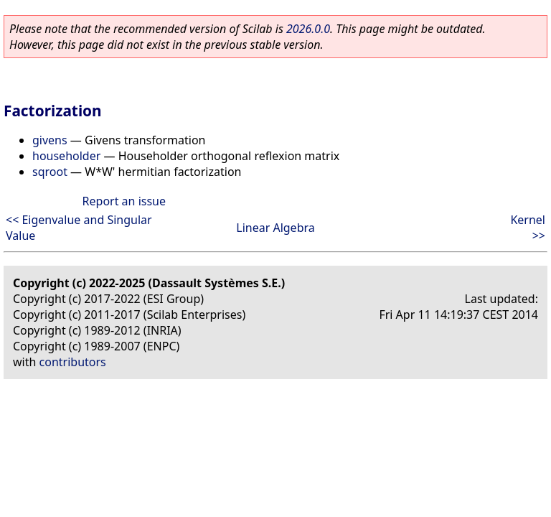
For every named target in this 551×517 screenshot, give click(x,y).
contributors (72, 362)
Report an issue (124, 201)
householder (66, 156)
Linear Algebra (275, 228)
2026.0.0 (308, 29)
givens (49, 140)
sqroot (49, 172)
